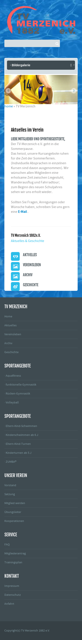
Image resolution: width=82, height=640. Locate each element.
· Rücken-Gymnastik (17, 394)
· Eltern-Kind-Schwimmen (20, 426)
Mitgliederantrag (15, 553)
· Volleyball (11, 403)
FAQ (7, 545)
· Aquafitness (12, 376)
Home (8, 316)
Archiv (8, 343)
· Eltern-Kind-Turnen (17, 444)
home (8, 106)
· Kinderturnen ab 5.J (17, 453)
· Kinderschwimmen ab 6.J (21, 435)
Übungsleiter (12, 512)
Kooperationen (14, 521)
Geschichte (11, 352)
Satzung (9, 494)
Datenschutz (12, 595)
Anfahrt (9, 604)
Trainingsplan (13, 562)
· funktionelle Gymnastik (20, 385)
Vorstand (10, 485)
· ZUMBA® (10, 462)
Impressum (11, 586)
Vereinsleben (12, 334)
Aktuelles (10, 325)
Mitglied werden (14, 503)
